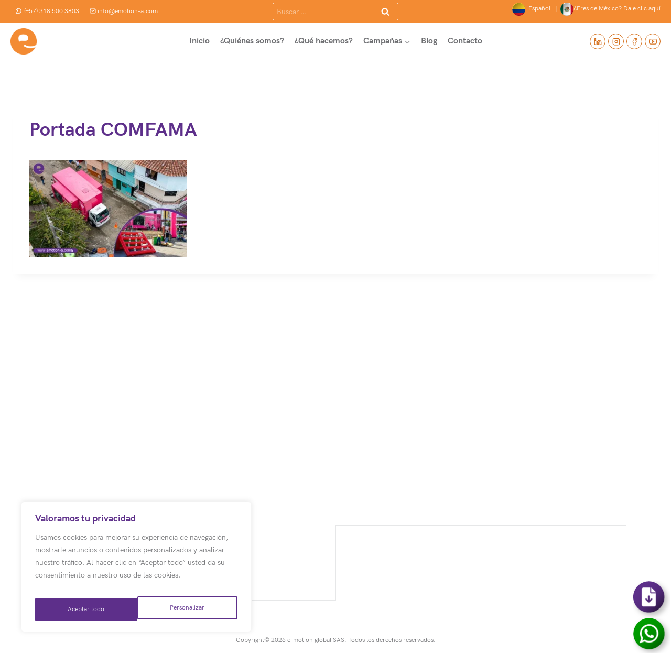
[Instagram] (616, 41)
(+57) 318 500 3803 (47, 11)
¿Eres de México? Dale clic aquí (610, 9)
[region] (136, 570)
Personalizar (83, 609)
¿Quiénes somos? (252, 41)
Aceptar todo (187, 609)
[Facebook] (634, 41)
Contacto (465, 41)
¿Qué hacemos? (324, 41)
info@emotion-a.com (124, 11)
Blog (429, 41)
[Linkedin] (597, 41)
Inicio (199, 41)
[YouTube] (653, 41)
